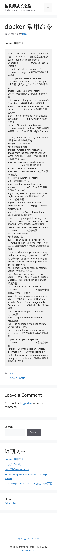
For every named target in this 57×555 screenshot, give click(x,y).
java (11, 373)
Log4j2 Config (17, 378)
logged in (26, 403)
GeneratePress (28, 550)
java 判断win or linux (17, 469)
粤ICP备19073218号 (28, 538)
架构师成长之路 (18, 5)
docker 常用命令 (14, 459)
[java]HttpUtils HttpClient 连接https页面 (28, 483)
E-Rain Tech (11, 503)
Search (9, 426)
